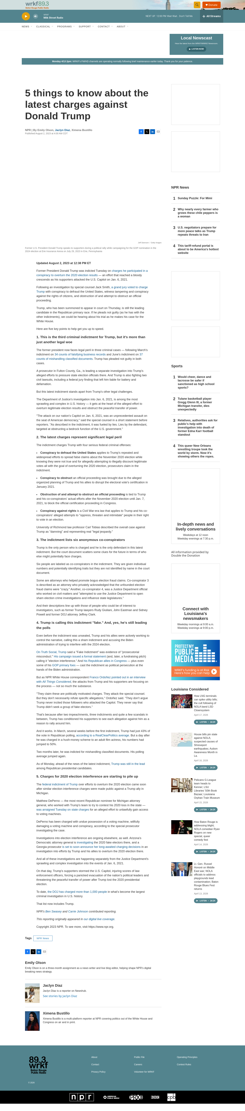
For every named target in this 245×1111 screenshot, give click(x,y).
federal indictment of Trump (60, 791)
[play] (25, 24)
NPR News (43, 945)
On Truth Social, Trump (51, 659)
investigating (85, 849)
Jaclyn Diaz (62, 137)
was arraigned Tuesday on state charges (62, 817)
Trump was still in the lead (127, 771)
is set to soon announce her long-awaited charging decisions (101, 854)
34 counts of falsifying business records (80, 361)
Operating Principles (187, 1064)
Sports (177, 373)
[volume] (35, 23)
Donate (215, 8)
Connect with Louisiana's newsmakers (196, 621)
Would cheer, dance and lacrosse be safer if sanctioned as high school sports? (196, 390)
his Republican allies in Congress (105, 668)
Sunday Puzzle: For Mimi (195, 205)
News (25, 34)
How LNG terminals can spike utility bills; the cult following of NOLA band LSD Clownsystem (206, 710)
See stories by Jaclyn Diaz (60, 1003)
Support (85, 34)
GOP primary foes (64, 672)
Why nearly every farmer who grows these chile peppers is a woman (198, 220)
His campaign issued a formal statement (80, 663)
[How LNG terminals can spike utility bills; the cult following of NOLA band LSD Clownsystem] (181, 709)
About (121, 34)
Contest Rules (184, 1072)
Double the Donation (185, 563)
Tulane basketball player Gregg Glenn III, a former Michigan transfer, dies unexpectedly (195, 411)
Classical (43, 34)
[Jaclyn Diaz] (32, 1000)
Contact (104, 34)
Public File (139, 1064)
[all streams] (211, 23)
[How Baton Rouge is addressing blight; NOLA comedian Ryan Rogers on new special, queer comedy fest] (181, 835)
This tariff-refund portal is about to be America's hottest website (198, 256)
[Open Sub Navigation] (31, 34)
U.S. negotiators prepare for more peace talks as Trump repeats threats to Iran (197, 238)
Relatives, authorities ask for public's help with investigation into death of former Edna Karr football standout (198, 435)
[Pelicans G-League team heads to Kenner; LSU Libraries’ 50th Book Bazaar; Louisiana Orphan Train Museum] (181, 793)
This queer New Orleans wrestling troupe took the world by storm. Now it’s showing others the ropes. (196, 458)
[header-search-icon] (198, 8)
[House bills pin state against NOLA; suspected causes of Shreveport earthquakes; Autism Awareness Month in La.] (181, 747)
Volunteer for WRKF (144, 1079)
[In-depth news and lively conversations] (195, 500)
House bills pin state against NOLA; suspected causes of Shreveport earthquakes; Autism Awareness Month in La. (206, 752)
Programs (64, 34)
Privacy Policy (98, 1079)
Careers (138, 1072)
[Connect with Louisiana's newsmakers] (195, 590)
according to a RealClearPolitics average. (103, 742)
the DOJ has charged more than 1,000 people (77, 899)
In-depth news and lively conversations (196, 534)
